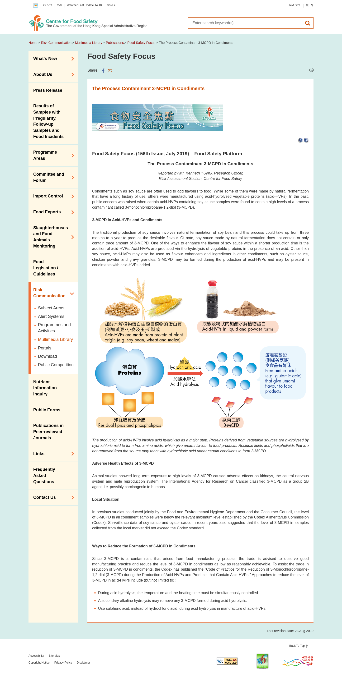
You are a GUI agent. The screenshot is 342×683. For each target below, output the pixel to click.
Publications (115, 43)
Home (32, 43)
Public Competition (56, 364)
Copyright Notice (39, 662)
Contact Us (52, 497)
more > (110, 5)
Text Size (294, 5)
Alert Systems (51, 316)
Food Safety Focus (141, 43)
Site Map (54, 655)
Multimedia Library (88, 43)
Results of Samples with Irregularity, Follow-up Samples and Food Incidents (48, 121)
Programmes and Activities (54, 327)
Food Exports (52, 212)
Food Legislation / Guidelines (45, 267)
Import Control (52, 196)
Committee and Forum (52, 177)
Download (47, 356)
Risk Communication (56, 43)
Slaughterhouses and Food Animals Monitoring (52, 236)
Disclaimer (83, 662)
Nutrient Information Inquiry (45, 388)
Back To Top (297, 645)
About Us (52, 74)
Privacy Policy (63, 662)
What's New (52, 58)
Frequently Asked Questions (44, 475)
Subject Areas (51, 308)
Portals (44, 348)
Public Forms (46, 410)
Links (52, 453)
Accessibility (36, 655)
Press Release (47, 90)
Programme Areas (52, 155)
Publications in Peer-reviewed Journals (48, 431)
